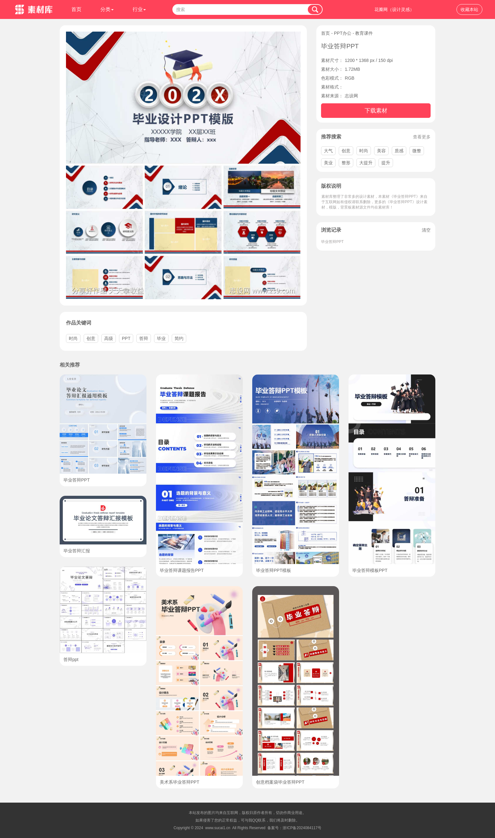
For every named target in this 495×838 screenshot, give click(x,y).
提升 (385, 162)
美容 (381, 150)
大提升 (366, 162)
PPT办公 (342, 33)
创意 (346, 150)
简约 (179, 338)
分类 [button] (107, 9)
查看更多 (422, 136)
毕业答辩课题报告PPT (182, 570)
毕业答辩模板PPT (369, 570)
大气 (328, 150)
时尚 (363, 150)
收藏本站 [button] (469, 9)
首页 (76, 9)
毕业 (161, 338)
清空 (426, 230)
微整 (416, 150)
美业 (328, 162)
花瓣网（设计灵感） (394, 9)
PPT (126, 338)
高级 (108, 338)
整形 (346, 162)
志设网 (351, 95)
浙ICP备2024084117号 (302, 828)
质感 (399, 150)
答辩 (143, 338)
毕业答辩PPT (332, 242)
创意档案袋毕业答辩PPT (280, 782)
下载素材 (376, 110)
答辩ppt (70, 659)
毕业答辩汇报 (76, 550)
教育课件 (364, 33)
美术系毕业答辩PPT (179, 782)
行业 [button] (139, 9)
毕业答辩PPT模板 (273, 570)
